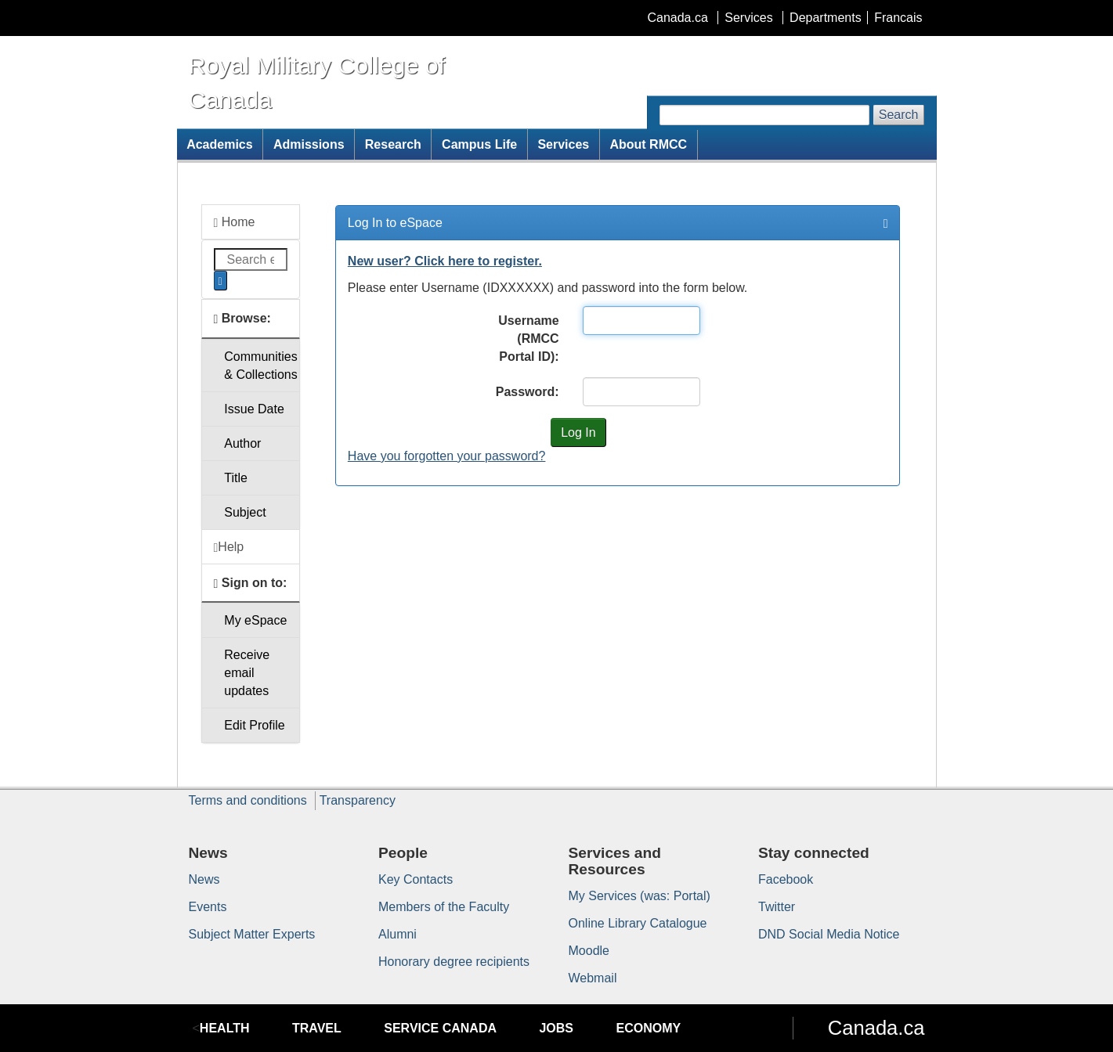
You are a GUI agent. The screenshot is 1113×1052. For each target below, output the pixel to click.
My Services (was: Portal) (639, 895)
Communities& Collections (260, 365)
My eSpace (255, 620)
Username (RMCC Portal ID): (528, 338)
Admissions (309, 144)
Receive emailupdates (246, 672)
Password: (527, 391)
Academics (219, 144)
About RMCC (648, 144)
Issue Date (254, 409)
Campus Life (479, 144)
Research (393, 144)
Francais (898, 17)
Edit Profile (254, 725)
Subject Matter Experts (252, 934)
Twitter (776, 906)
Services (748, 17)
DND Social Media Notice (829, 934)
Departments (826, 17)
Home (234, 222)
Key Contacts (415, 879)
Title (236, 478)
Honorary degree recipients (453, 961)
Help (229, 547)
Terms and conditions (248, 800)
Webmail (593, 978)
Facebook (785, 879)
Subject (245, 512)
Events (208, 906)
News (204, 879)
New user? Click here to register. (445, 261)
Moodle (589, 950)
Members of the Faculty (443, 906)
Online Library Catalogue (638, 923)
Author (242, 443)
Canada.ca (677, 17)
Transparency (358, 800)
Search (899, 114)
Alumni (397, 934)
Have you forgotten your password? (447, 456)
